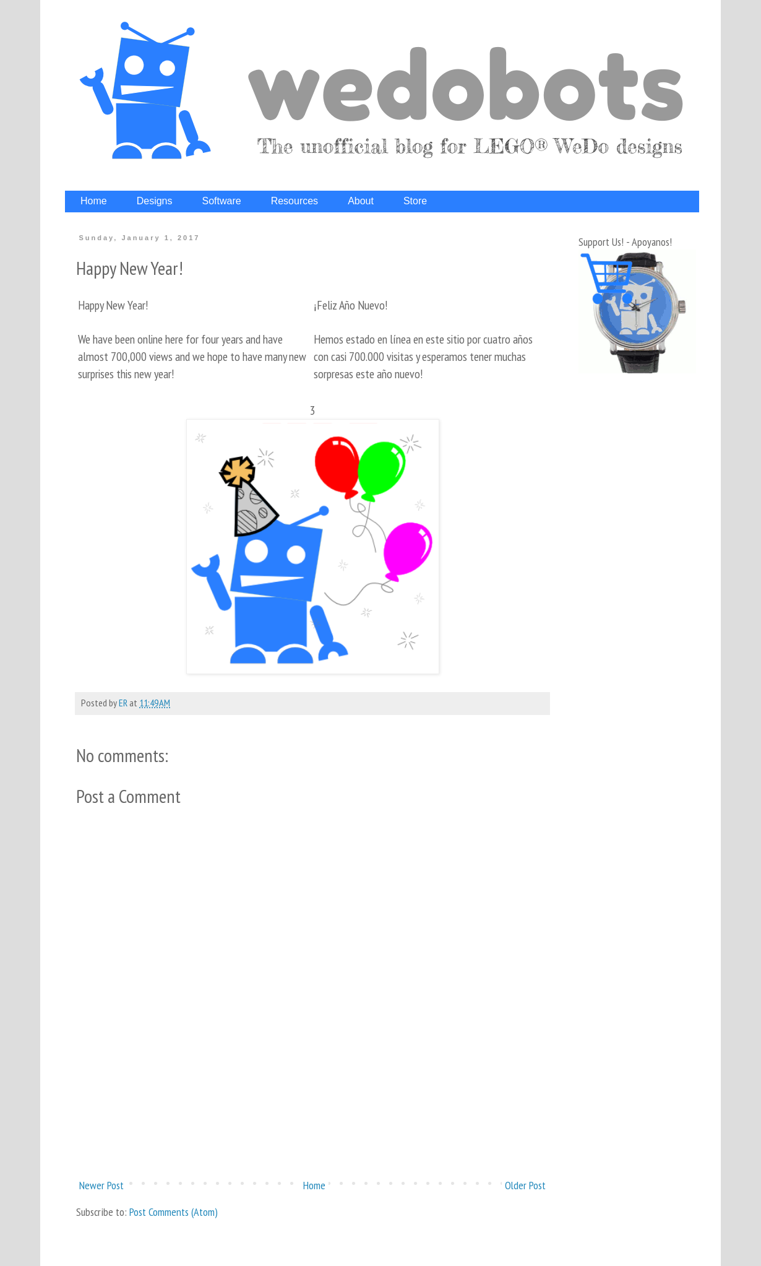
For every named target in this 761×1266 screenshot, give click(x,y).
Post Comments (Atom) (173, 1212)
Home (314, 1185)
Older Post (525, 1185)
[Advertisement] (312, 1127)
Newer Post (101, 1185)
